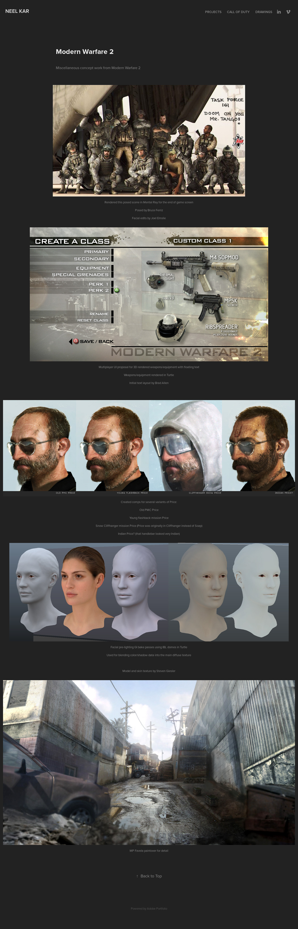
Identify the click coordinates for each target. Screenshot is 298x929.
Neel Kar (17, 11)
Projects (213, 12)
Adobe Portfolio (157, 908)
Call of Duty (238, 12)
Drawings (263, 12)
